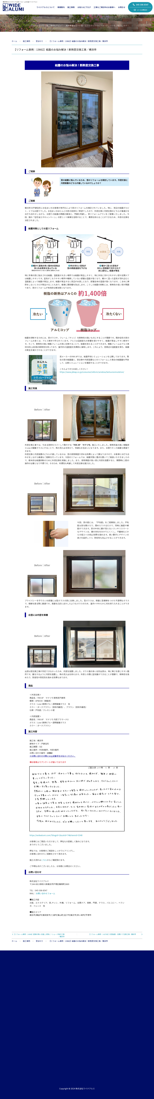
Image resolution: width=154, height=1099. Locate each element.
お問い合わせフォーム (45, 893)
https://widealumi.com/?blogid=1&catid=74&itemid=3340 (56, 835)
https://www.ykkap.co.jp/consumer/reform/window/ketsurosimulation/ (92, 371)
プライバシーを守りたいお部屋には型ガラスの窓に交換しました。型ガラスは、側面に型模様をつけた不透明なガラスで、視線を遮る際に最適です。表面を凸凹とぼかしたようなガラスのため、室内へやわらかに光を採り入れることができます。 (77, 603)
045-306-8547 (140, 4)
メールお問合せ (140, 10)
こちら (44, 859)
